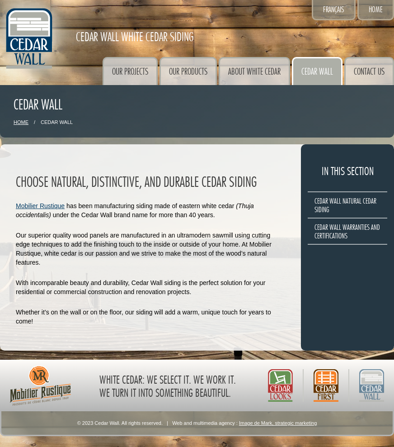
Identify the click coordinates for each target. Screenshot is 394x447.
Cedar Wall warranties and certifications (347, 231)
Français (333, 9)
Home (376, 9)
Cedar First (326, 385)
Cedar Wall (317, 72)
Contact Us (369, 72)
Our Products (188, 72)
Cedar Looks (280, 385)
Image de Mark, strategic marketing (278, 423)
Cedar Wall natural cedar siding (345, 205)
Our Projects (130, 72)
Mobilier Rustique (40, 205)
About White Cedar (254, 72)
